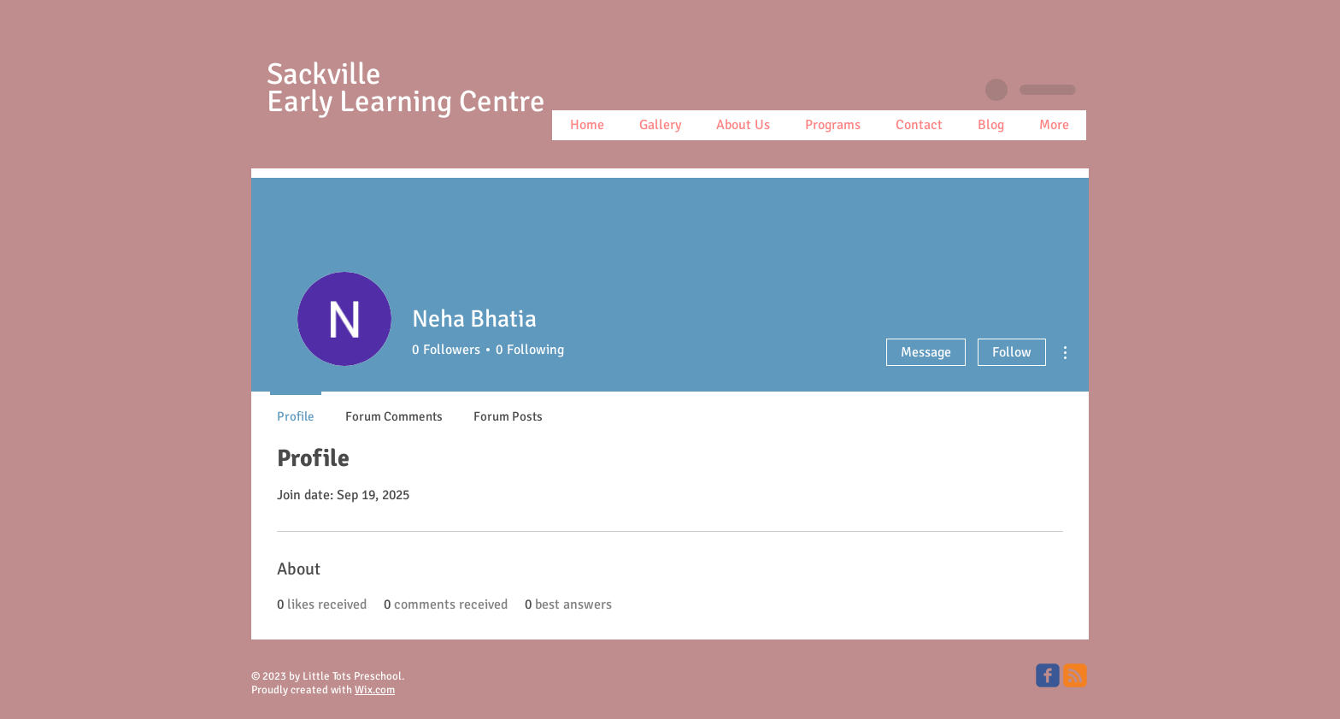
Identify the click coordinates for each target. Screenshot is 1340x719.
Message (926, 352)
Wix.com (375, 690)
